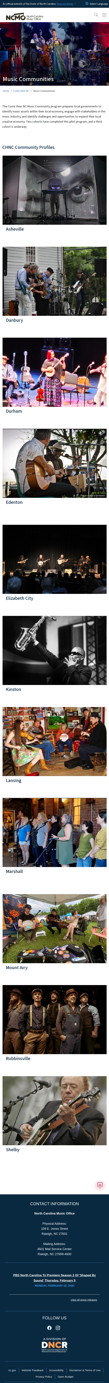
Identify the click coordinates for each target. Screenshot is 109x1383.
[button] (94, 15)
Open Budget (65, 1376)
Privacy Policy (44, 1376)
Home (6, 91)
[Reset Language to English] (86, 3)
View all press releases (84, 1299)
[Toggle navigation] (104, 15)
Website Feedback (33, 1370)
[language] (99, 3)
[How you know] (66, 3)
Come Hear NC (21, 91)
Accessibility (56, 1370)
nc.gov (12, 1370)
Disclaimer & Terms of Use (85, 1370)
